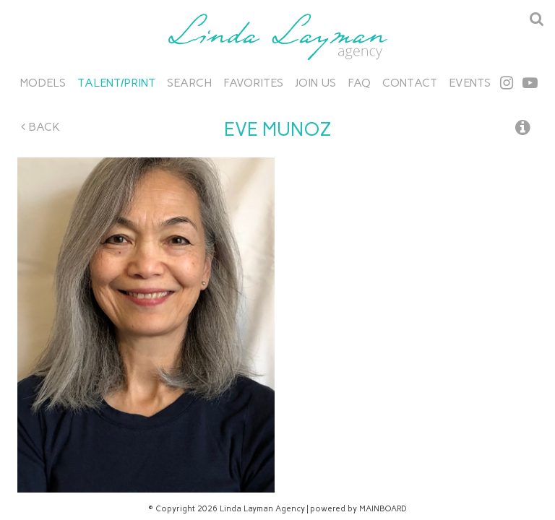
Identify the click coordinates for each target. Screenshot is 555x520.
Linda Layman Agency (277, 37)
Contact (409, 83)
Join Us (315, 83)
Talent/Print (116, 83)
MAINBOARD (383, 509)
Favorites (253, 83)
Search (189, 83)
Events (470, 83)
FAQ (359, 83)
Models (43, 83)
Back (40, 127)
